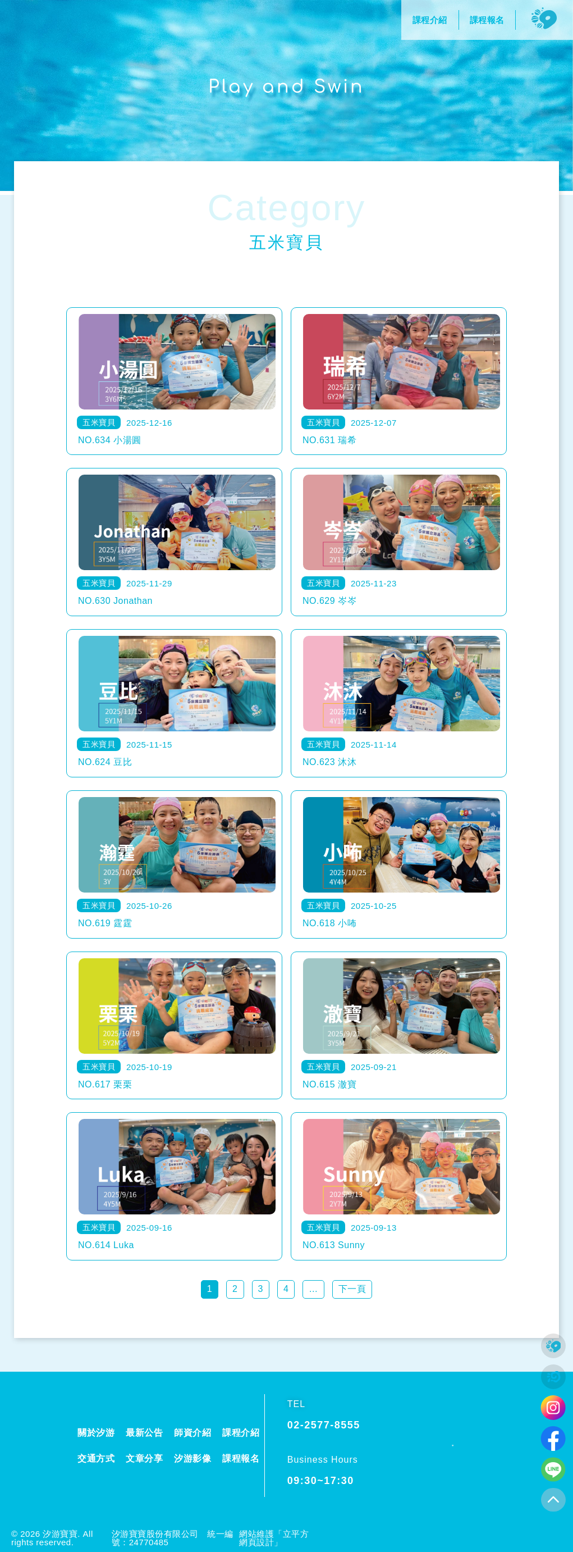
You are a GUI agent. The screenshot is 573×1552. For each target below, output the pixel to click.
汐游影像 (192, 1458)
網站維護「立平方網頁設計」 (274, 1538)
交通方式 (95, 1458)
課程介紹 (240, 1432)
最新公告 (144, 1432)
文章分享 (144, 1458)
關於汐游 (95, 1432)
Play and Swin (286, 87)
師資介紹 (192, 1432)
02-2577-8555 (323, 1425)
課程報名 (240, 1458)
